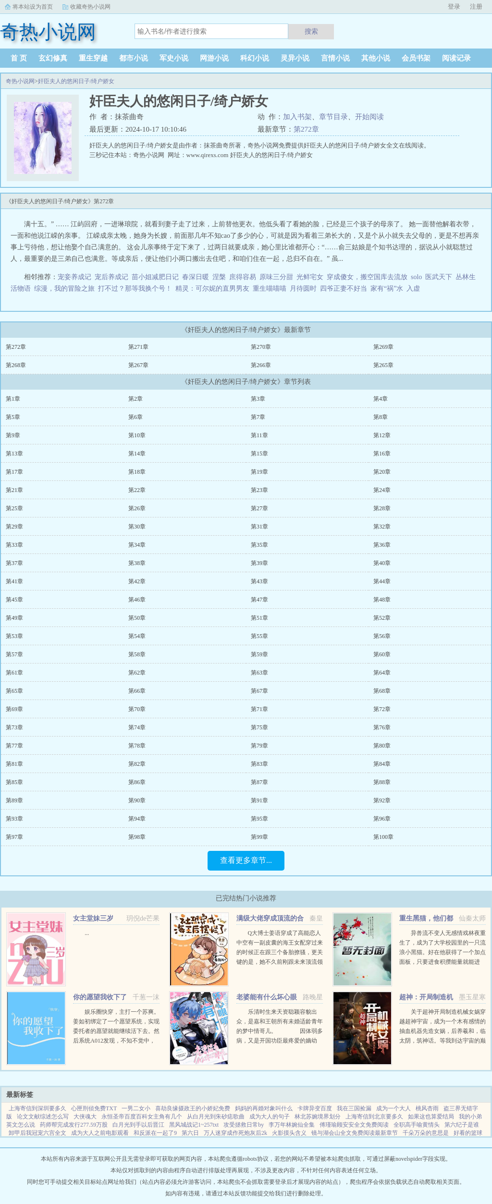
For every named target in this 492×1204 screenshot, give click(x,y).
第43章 (259, 581)
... (87, 933)
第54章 (137, 636)
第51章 (259, 617)
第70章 (137, 709)
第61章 (14, 672)
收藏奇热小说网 (90, 6)
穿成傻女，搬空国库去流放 (367, 277)
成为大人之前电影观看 (100, 1133)
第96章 (382, 818)
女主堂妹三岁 (93, 918)
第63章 (259, 672)
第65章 (14, 691)
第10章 (137, 435)
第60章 (382, 654)
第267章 (138, 365)
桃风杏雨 (427, 1108)
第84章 (382, 764)
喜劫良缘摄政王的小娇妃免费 (192, 1108)
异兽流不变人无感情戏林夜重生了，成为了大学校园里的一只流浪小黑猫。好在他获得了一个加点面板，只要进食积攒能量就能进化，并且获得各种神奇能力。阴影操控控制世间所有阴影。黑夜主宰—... (442, 962)
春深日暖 (195, 277)
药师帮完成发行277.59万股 (74, 1124)
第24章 (382, 490)
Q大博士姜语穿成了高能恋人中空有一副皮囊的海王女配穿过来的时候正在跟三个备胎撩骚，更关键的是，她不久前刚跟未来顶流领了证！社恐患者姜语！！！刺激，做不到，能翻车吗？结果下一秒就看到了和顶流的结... (279, 962)
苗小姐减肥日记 (155, 277)
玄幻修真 (52, 58)
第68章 (382, 691)
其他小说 (375, 58)
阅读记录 (456, 58)
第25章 (14, 508)
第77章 (14, 745)
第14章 (137, 453)
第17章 (14, 471)
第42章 (137, 581)
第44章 (382, 581)
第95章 (259, 818)
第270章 (261, 347)
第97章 (14, 837)
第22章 (137, 490)
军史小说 (174, 58)
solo (416, 277)
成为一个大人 (393, 1108)
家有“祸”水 (386, 288)
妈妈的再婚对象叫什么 (264, 1108)
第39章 (259, 563)
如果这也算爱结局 (431, 1116)
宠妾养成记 (74, 277)
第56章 (382, 636)
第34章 (137, 544)
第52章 (382, 617)
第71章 (259, 709)
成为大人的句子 (269, 1116)
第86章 (137, 782)
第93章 (14, 818)
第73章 (14, 727)
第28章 (382, 508)
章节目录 (333, 117)
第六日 (190, 1133)
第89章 (14, 800)
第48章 (382, 599)
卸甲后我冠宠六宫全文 (37, 1133)
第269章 (383, 347)
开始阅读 (369, 117)
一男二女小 (136, 1108)
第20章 (382, 471)
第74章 (137, 727)
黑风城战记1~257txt (194, 1124)
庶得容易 (242, 277)
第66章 (137, 691)
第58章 (137, 654)
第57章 (14, 654)
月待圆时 (303, 288)
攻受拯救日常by (243, 1124)
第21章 (14, 490)
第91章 (259, 800)
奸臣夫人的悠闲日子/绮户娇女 (76, 81)
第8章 (380, 417)
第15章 (259, 453)
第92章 (382, 800)
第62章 (137, 672)
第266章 (261, 365)
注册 (476, 6)
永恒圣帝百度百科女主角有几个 (141, 1116)
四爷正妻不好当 (343, 288)
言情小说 (335, 58)
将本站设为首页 (32, 6)
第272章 (306, 129)
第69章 (14, 709)
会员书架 (416, 58)
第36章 (382, 544)
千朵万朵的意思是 (426, 1133)
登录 (454, 6)
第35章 (259, 544)
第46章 (137, 599)
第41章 (14, 581)
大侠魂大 (85, 1116)
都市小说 (133, 58)
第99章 (259, 837)
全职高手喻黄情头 (417, 1124)
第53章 (14, 636)
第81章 (14, 764)
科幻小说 (254, 58)
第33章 (14, 544)
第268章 (16, 365)
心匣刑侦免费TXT (94, 1108)
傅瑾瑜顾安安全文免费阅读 (354, 1124)
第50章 (137, 617)
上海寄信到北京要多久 (374, 1116)
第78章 (137, 745)
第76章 (382, 727)
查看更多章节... (246, 860)
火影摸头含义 (289, 1133)
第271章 (138, 347)
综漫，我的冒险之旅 (64, 288)
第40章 (382, 563)
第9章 (13, 435)
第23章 (259, 490)
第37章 (14, 563)
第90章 (137, 800)
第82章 (137, 764)
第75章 (259, 727)
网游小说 (214, 58)
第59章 (259, 654)
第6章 (135, 417)
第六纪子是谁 (461, 1124)
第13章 (14, 453)
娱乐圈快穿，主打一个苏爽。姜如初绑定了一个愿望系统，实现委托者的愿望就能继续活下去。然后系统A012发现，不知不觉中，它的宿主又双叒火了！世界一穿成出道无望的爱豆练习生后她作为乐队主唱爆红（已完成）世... (116, 1040)
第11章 (259, 435)
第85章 (14, 782)
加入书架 (297, 117)
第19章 (259, 471)
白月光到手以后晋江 (138, 1124)
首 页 (19, 58)
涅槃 (219, 277)
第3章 (258, 398)
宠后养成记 (111, 277)
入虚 (413, 288)
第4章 (380, 398)
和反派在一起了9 (155, 1133)
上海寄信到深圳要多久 (37, 1108)
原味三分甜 (276, 277)
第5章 (13, 417)
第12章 (382, 435)
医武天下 (438, 277)
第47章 (259, 599)
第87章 (259, 782)
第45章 (14, 599)
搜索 (311, 31)
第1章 (13, 398)
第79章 (259, 745)
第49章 (14, 617)
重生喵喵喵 (269, 288)
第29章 (14, 526)
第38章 (137, 563)
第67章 (259, 691)
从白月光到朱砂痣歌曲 (216, 1116)
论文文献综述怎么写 (43, 1116)
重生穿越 (93, 58)
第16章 (382, 453)
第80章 (382, 745)
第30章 (137, 526)
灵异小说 (295, 58)
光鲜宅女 (309, 277)
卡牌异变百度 (314, 1108)
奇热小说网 (20, 81)
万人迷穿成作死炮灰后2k (235, 1133)
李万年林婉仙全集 (292, 1124)
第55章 (259, 636)
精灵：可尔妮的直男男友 (212, 288)
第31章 (259, 526)
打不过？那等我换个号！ (135, 288)
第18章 (137, 471)
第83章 (259, 764)
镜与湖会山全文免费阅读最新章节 (354, 1133)
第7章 (258, 417)
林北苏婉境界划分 (318, 1116)
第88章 (382, 782)
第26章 (137, 508)
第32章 (382, 526)
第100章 (383, 837)
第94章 (137, 818)
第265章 (383, 365)
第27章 (259, 508)
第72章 (382, 709)
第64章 (382, 672)
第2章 (135, 398)
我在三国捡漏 (354, 1108)
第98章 (137, 837)
